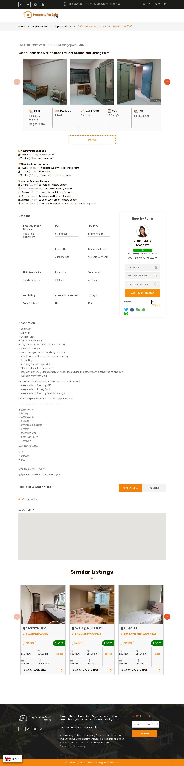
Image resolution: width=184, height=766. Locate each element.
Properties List (39, 26)
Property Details (62, 26)
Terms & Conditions (70, 727)
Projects (96, 716)
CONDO (29, 643)
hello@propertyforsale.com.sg (103, 3)
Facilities (153, 487)
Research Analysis (69, 719)
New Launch (68, 14)
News (111, 14)
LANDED (78, 643)
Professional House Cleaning (97, 719)
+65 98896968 (73, 3)
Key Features (130, 487)
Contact (116, 716)
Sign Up (160, 3)
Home (21, 26)
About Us (122, 14)
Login (147, 3)
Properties (84, 14)
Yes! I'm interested (142, 293)
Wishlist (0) (157, 14)
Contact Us (138, 14)
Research (99, 14)
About (72, 716)
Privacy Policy (91, 727)
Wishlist (156, 304)
